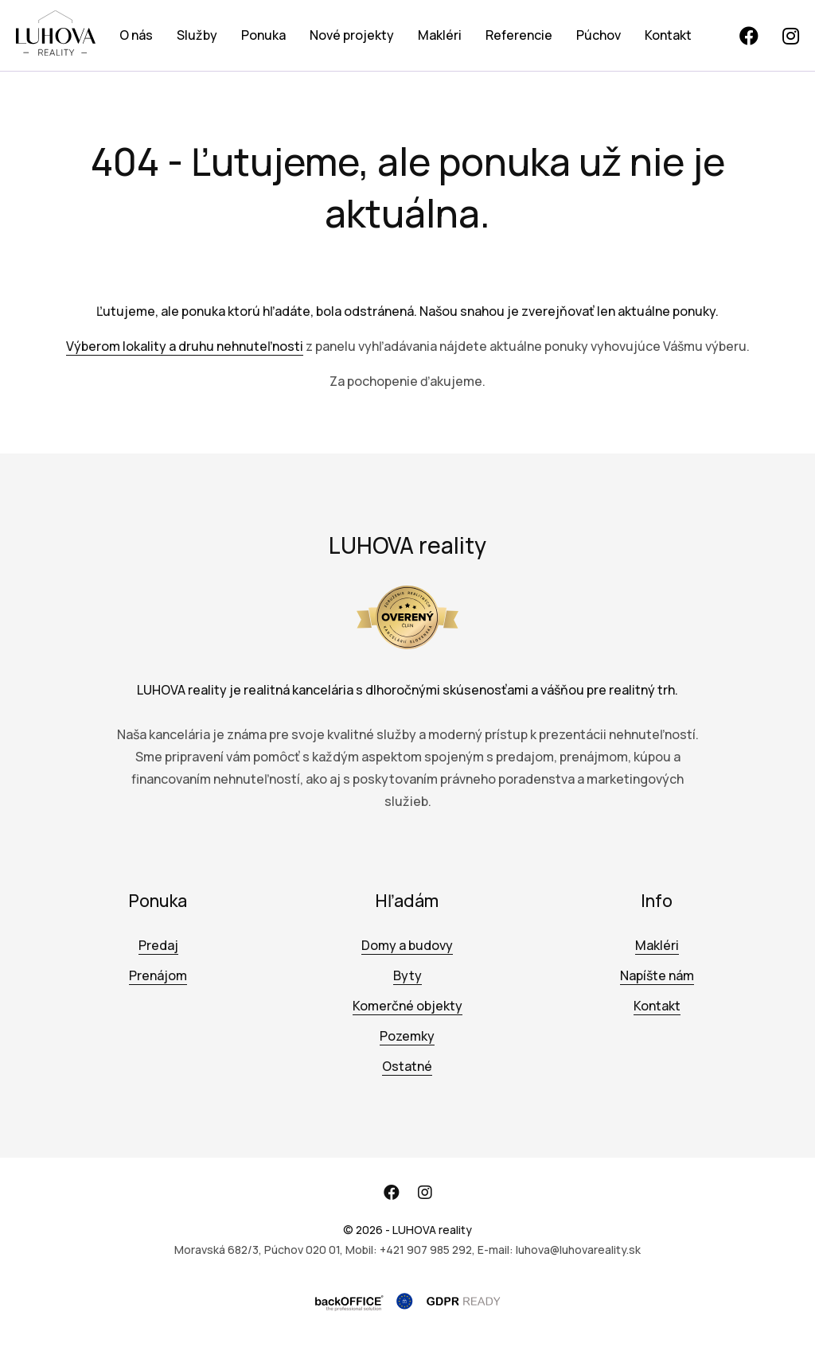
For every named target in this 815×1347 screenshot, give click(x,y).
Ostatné (407, 1066)
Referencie (518, 35)
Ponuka (263, 35)
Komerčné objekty (407, 1005)
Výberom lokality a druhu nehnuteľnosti (184, 346)
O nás (136, 35)
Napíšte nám (657, 975)
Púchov (598, 35)
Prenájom (158, 975)
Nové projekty (352, 35)
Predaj (158, 945)
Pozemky (407, 1036)
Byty (407, 975)
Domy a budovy (407, 945)
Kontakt (668, 35)
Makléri (440, 35)
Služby (197, 35)
